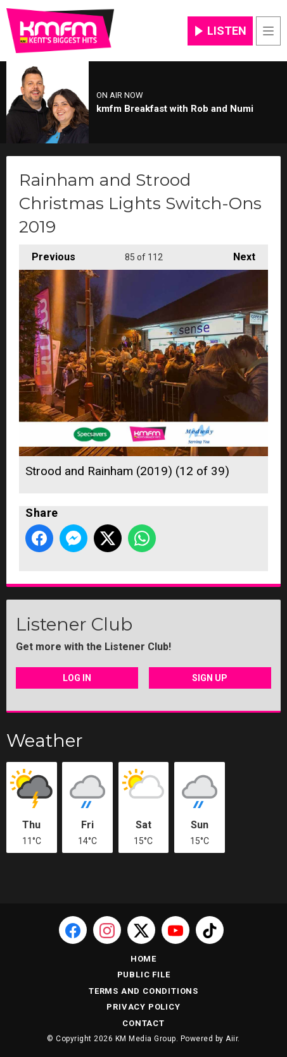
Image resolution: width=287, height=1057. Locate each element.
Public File (143, 974)
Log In (77, 678)
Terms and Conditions (143, 991)
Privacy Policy (143, 1007)
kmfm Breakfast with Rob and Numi (174, 108)
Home (143, 958)
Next (237, 254)
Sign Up (209, 678)
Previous (47, 254)
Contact (143, 1023)
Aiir (232, 1038)
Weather (44, 740)
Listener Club (74, 624)
